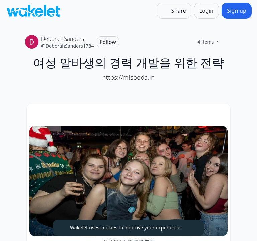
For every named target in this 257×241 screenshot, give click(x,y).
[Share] (174, 11)
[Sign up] (237, 11)
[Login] (206, 11)
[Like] (226, 41)
